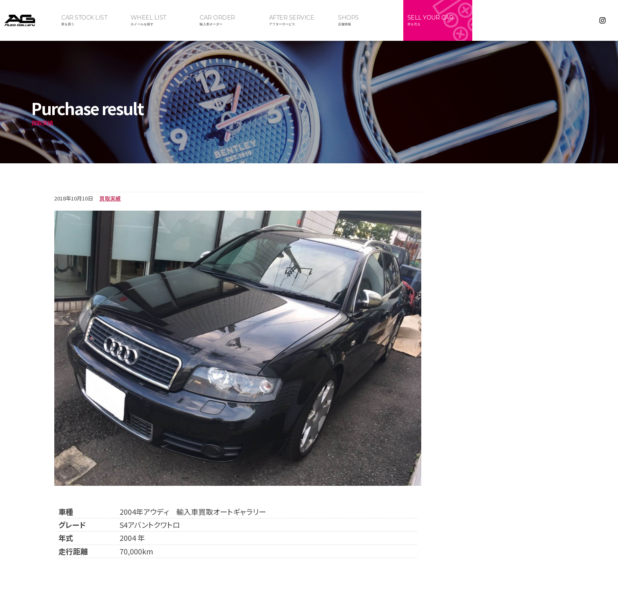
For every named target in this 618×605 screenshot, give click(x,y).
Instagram (602, 20)
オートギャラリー (28, 20)
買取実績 (110, 198)
